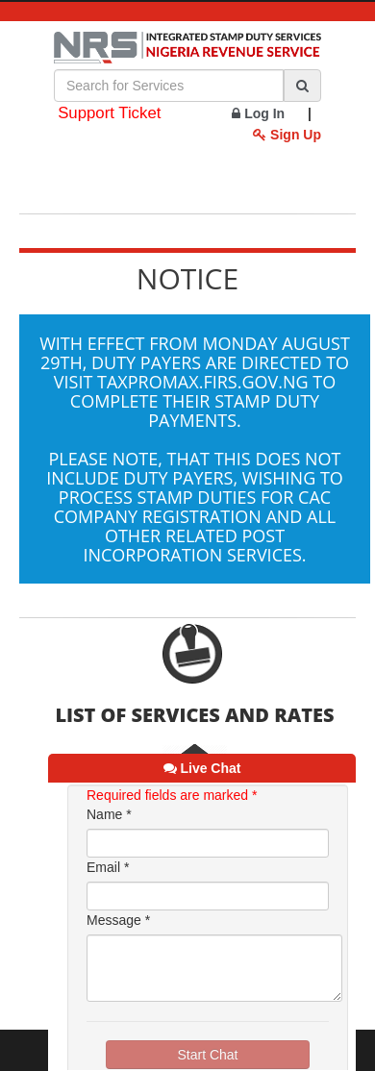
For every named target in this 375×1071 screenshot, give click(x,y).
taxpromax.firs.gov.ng (203, 381)
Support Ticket (109, 113)
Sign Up (287, 134)
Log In (258, 113)
